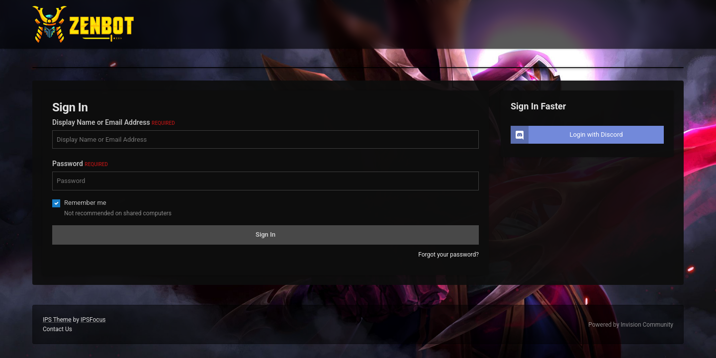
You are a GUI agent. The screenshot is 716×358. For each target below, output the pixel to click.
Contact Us (57, 329)
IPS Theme (57, 319)
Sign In (265, 234)
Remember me (85, 202)
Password (80, 164)
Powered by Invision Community (630, 324)
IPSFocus (93, 319)
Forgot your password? (448, 254)
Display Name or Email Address (113, 122)
